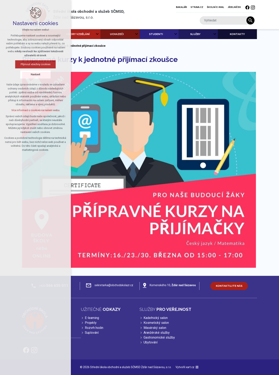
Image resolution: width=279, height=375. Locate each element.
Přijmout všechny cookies (35, 64)
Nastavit (34, 74)
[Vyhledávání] (250, 20)
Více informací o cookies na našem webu (35, 110)
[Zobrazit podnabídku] (97, 34)
